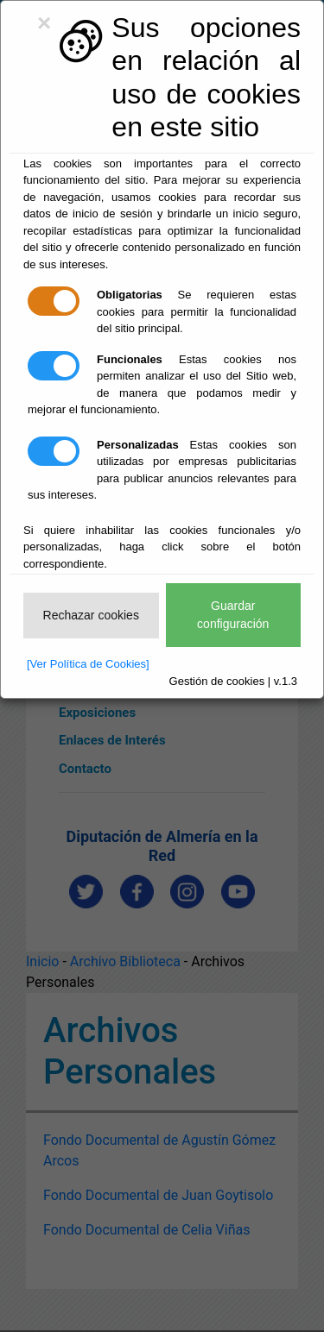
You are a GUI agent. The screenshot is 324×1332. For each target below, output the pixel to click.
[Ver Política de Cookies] (88, 663)
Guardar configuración (233, 615)
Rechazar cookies (91, 615)
